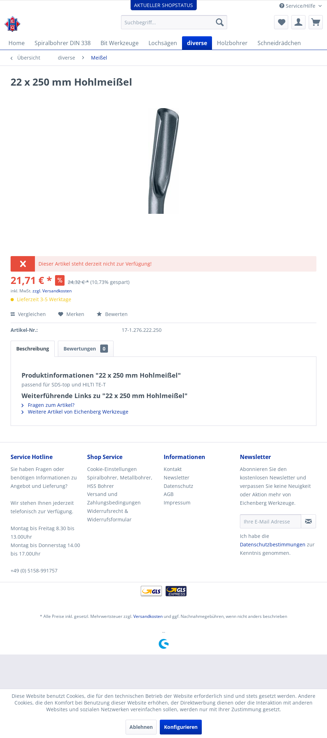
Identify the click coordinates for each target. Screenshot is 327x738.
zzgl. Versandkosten (52, 291)
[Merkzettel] (281, 22)
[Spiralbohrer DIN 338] (63, 43)
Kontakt (173, 469)
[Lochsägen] (163, 43)
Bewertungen (85, 349)
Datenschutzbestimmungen (272, 544)
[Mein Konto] (298, 22)
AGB (169, 494)
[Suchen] (219, 22)
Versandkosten (148, 616)
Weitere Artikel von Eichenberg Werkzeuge (75, 411)
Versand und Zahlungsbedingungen (114, 498)
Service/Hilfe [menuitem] (298, 5)
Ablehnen (141, 727)
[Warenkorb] (316, 22)
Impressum (177, 502)
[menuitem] (174, 22)
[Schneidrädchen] (279, 43)
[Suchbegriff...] (174, 22)
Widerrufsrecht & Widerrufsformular (109, 515)
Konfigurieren (181, 727)
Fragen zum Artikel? (48, 405)
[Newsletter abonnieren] (308, 521)
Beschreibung (32, 348)
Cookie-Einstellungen (112, 469)
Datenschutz (178, 486)
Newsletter (176, 477)
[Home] (17, 43)
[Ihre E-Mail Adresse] (270, 521)
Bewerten (112, 314)
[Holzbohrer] (232, 43)
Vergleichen (28, 314)
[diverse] (197, 43)
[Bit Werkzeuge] (120, 43)
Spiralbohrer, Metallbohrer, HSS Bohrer (119, 481)
